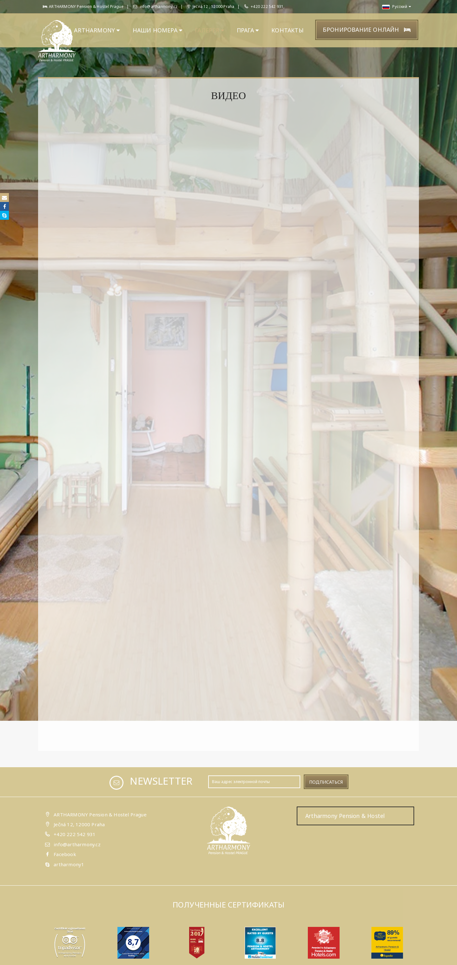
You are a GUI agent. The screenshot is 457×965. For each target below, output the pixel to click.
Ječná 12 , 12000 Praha (211, 6)
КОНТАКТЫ (287, 30)
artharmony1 (69, 864)
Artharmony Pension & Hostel (345, 816)
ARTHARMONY (97, 30)
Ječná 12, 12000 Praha (79, 824)
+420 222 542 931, (267, 6)
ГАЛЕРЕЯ (209, 30)
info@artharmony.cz (155, 6)
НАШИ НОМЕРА (157, 30)
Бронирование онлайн (367, 29)
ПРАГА (248, 30)
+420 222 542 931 (75, 834)
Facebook (65, 854)
